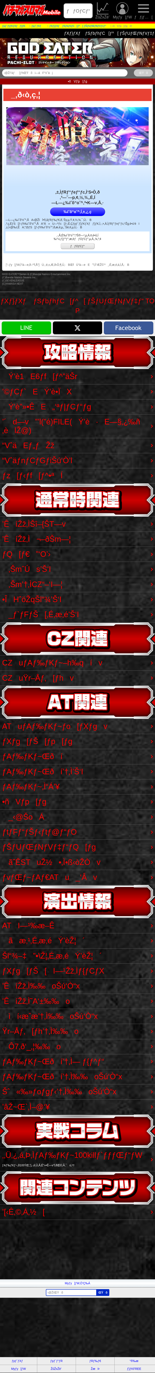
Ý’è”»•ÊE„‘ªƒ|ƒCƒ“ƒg (46, 406)
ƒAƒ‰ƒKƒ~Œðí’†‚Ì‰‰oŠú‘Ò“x (62, 1076)
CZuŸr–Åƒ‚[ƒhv (38, 678)
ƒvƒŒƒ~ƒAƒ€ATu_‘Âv (49, 877)
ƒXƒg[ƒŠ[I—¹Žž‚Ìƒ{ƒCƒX (53, 971)
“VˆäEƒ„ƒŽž (28, 445)
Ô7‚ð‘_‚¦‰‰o (31, 1046)
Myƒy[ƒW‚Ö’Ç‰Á (77, 1283)
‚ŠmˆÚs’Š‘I (26, 569)
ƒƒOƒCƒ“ (78, 11)
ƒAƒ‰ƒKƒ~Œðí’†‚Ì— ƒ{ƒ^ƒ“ (53, 1061)
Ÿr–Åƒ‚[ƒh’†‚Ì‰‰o (40, 1031)
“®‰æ (134, 1361)
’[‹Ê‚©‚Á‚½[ (23, 1212)
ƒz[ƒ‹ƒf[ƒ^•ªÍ (32, 475)
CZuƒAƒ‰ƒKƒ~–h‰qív (52, 662)
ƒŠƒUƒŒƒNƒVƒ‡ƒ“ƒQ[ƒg (49, 847)
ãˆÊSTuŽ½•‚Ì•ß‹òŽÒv (51, 862)
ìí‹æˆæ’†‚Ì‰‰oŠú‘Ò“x (50, 1016)
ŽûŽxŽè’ (103, 10)
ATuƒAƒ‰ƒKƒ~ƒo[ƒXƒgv (54, 726)
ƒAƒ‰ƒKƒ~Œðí (32, 756)
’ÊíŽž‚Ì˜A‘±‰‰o (36, 1001)
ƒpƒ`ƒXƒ (18, 1361)
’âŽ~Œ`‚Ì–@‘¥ (26, 1107)
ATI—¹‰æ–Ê (28, 925)
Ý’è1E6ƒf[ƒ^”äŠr (39, 376)
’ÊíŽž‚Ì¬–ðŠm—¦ (36, 539)
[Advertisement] (77, 1249)
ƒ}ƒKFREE (134, 1368)
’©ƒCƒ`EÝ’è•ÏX (37, 391)
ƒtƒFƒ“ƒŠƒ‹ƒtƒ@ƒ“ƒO (39, 832)
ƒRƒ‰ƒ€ (95, 1361)
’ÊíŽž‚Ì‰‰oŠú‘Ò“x (41, 986)
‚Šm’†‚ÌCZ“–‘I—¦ (32, 584)
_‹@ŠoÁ (23, 817)
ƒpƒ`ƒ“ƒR (56, 1361)
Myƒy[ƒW (122, 10)
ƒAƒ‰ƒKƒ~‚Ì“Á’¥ (31, 786)
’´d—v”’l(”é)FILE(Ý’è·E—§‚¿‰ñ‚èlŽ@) (71, 426)
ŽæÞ (95, 1368)
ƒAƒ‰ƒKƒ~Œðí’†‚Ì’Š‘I (42, 771)
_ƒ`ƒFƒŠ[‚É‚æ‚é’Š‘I (40, 614)
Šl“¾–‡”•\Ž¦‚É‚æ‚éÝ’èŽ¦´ (52, 956)
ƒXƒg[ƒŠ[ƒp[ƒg (37, 741)
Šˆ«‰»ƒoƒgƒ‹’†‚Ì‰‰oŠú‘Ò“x (59, 1091)
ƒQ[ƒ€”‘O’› (26, 554)
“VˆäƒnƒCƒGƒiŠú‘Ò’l (37, 460)
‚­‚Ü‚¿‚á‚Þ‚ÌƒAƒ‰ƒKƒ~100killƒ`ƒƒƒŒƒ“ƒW (72, 1159)
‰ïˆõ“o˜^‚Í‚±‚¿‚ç (77, 212)
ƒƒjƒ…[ (143, 10)
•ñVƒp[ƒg (24, 801)
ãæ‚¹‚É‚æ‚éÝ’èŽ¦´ (43, 940)
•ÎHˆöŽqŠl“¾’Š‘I (32, 599)
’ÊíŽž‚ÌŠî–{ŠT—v (34, 524)
